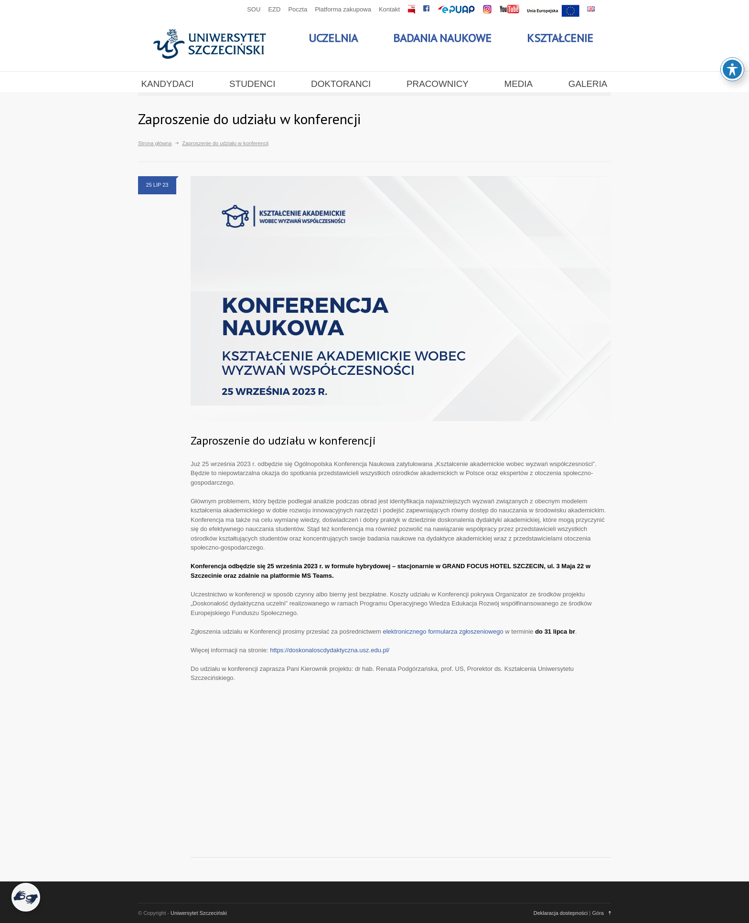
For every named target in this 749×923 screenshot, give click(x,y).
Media (518, 84)
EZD (274, 9)
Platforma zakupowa (343, 9)
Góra (598, 913)
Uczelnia (333, 38)
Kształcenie (560, 38)
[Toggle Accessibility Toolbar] (732, 69)
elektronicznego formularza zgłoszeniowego (443, 631)
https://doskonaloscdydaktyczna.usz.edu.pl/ (329, 650)
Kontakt (389, 9)
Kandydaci (167, 84)
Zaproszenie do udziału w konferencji (283, 440)
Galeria (588, 84)
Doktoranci (341, 84)
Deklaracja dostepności (561, 913)
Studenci (252, 84)
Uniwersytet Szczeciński (199, 913)
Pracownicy (438, 84)
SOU (253, 9)
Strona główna (154, 143)
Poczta (297, 9)
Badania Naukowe (442, 38)
